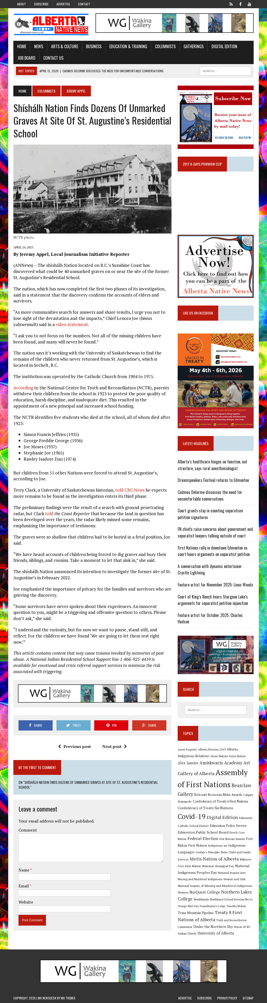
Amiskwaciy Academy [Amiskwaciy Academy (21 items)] (220, 763)
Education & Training (128, 46)
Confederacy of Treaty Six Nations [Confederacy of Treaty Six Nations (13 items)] (205, 807)
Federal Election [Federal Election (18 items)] (202, 838)
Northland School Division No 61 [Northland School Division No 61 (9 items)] (231, 899)
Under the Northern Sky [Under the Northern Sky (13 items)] (213, 926)
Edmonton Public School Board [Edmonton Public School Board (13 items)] (203, 832)
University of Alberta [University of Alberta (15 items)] (215, 933)
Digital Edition (224, 46)
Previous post (74, 746)
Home (21, 46)
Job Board (26, 58)
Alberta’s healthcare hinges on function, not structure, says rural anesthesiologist (212, 465)
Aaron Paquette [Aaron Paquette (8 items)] (187, 749)
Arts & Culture (64, 46)
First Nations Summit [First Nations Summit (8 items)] (232, 839)
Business (93, 46)
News (38, 46)
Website (25, 902)
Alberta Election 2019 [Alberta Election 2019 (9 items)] (212, 749)
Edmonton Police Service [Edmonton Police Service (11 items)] (228, 826)
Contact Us (53, 58)
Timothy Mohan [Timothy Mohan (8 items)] (236, 906)
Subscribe (41, 4)
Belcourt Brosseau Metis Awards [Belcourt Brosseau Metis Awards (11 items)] (218, 795)
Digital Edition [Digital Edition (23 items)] (222, 817)
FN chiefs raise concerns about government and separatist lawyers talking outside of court (215, 532)
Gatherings (194, 46)
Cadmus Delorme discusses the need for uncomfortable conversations (210, 495)
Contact (84, 4)
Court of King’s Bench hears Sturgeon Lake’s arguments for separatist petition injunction (213, 600)
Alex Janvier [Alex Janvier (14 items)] (188, 763)
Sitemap (248, 998)
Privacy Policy (227, 998)
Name (24, 870)
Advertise (63, 4)
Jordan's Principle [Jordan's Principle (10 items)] (208, 852)
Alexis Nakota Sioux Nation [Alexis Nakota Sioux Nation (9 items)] (228, 756)
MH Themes (68, 998)
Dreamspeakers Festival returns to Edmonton (213, 480)
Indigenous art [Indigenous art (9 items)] (217, 845)
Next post (114, 746)
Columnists (165, 46)
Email (24, 886)
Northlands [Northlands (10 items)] (201, 899)
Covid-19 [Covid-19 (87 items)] (192, 816)
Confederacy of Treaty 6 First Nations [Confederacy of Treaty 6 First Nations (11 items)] (220, 801)
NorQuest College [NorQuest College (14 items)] (204, 892)
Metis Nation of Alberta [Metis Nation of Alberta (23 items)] (214, 859)
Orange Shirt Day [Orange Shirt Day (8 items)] (188, 906)
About (21, 4)
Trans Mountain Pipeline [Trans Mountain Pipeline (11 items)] (196, 913)
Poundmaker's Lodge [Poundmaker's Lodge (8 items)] (212, 906)
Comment (27, 830)
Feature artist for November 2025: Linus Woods (215, 585)
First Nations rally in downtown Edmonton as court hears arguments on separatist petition (214, 551)
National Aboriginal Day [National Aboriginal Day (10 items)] (218, 866)
